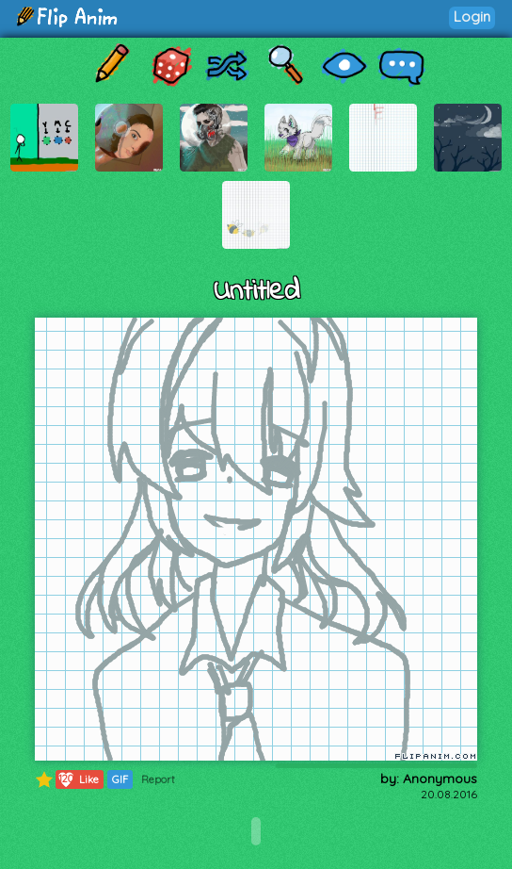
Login (472, 16)
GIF (120, 779)
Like (77, 779)
